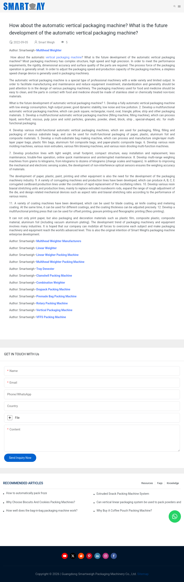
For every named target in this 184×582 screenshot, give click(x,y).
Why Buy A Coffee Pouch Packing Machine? (124, 510)
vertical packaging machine (64, 57)
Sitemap (143, 574)
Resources (147, 483)
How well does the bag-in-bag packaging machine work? (41, 510)
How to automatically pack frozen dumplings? (26, 493)
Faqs (160, 483)
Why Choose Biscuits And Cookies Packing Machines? (40, 502)
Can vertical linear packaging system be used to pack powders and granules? (139, 502)
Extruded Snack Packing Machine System (123, 493)
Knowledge (173, 483)
